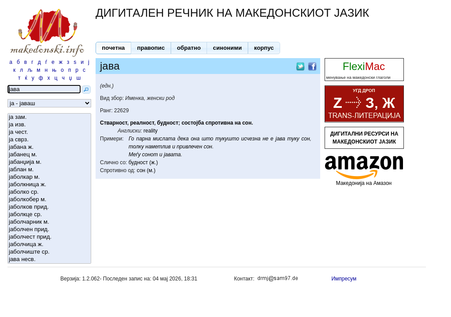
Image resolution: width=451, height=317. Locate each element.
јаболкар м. (49, 177)
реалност (142, 123)
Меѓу (134, 154)
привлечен (189, 147)
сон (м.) (146, 170)
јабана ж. (49, 147)
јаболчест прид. (49, 237)
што (208, 139)
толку (136, 147)
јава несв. (49, 259)
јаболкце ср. (49, 214)
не (265, 139)
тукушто (227, 139)
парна (143, 139)
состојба (192, 123)
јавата (172, 154)
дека (183, 139)
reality (151, 131)
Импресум (343, 279)
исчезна (251, 139)
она (195, 139)
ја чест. (49, 132)
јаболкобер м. (49, 199)
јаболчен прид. (49, 229)
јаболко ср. (49, 192)
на (238, 123)
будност (167, 123)
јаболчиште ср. (49, 252)
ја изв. (49, 125)
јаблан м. (49, 169)
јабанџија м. (49, 162)
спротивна (219, 123)
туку (293, 139)
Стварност (113, 123)
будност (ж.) (143, 162)
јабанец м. (49, 154)
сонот (150, 154)
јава (280, 139)
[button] (113, 48)
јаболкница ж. (49, 184)
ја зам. (49, 117)
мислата (164, 139)
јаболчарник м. (49, 222)
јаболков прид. (49, 207)
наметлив (157, 147)
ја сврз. (49, 140)
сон (246, 123)
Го (131, 139)
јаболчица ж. (49, 244)
